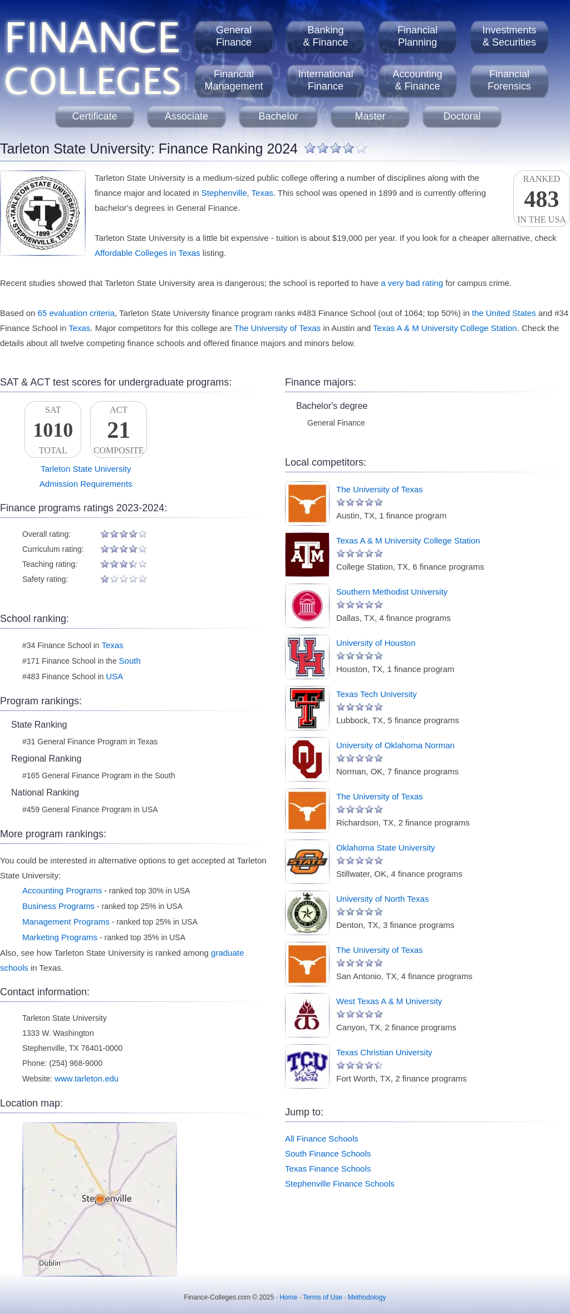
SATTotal (53, 430)
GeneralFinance (234, 36)
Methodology (367, 1297)
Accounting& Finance (417, 80)
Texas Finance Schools (328, 1168)
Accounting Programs (62, 890)
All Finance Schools (321, 1138)
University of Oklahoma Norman (395, 745)
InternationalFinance (325, 80)
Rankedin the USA (541, 199)
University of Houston (376, 643)
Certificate (94, 116)
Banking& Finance (325, 36)
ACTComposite (118, 430)
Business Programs (58, 906)
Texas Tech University (376, 694)
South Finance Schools (328, 1153)
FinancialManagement (233, 80)
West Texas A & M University (389, 1001)
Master (370, 116)
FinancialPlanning (417, 36)
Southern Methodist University (392, 591)
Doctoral (461, 116)
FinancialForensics (509, 80)
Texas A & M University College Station (445, 328)
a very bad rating (412, 283)
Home (288, 1297)
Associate (186, 116)
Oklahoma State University (385, 847)
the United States (504, 313)
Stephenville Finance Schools (340, 1183)
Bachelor (278, 116)
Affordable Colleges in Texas (147, 253)
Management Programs (66, 921)
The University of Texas (277, 328)
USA (114, 676)
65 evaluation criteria (76, 313)
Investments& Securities (509, 36)
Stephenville (224, 192)
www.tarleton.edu (87, 1078)
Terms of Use (322, 1297)
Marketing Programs (59, 937)
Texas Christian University (384, 1052)
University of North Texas (382, 898)
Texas (262, 192)
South (130, 660)
